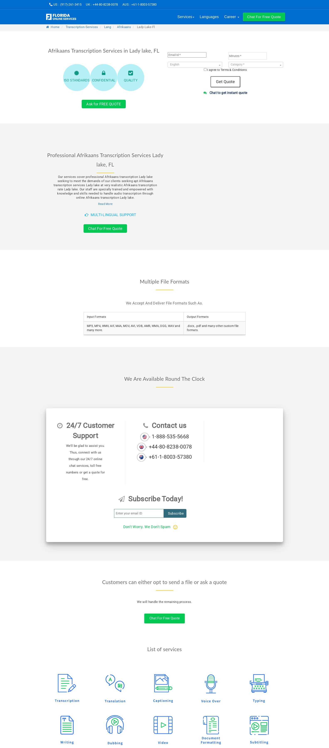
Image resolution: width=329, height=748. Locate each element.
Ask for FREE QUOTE (103, 104)
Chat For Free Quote (105, 228)
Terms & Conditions (234, 69)
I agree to (227, 69)
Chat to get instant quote (225, 93)
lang (107, 27)
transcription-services (82, 27)
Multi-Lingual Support (110, 215)
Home (53, 27)
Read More (105, 204)
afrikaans (124, 27)
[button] (264, 17)
